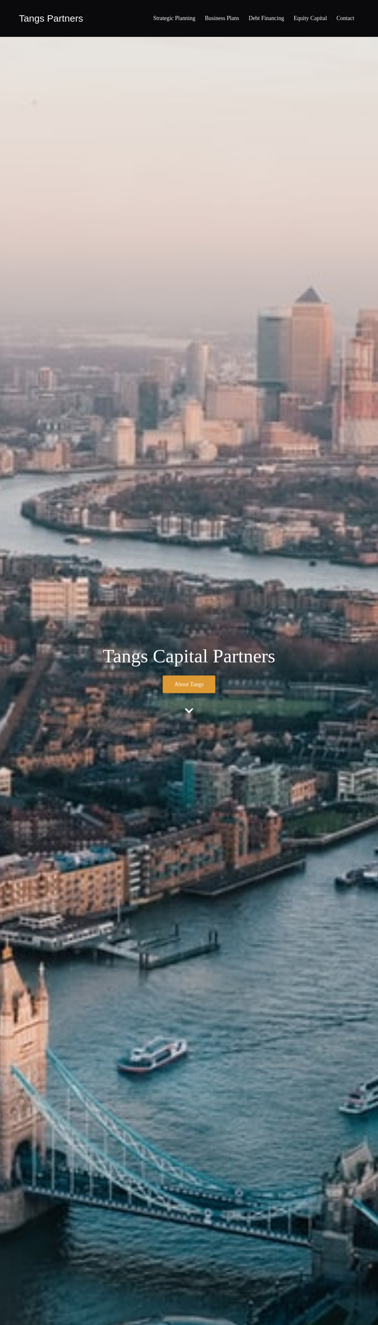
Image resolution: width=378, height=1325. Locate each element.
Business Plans (222, 18)
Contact (345, 18)
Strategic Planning (174, 18)
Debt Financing (266, 18)
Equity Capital (310, 18)
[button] (189, 684)
